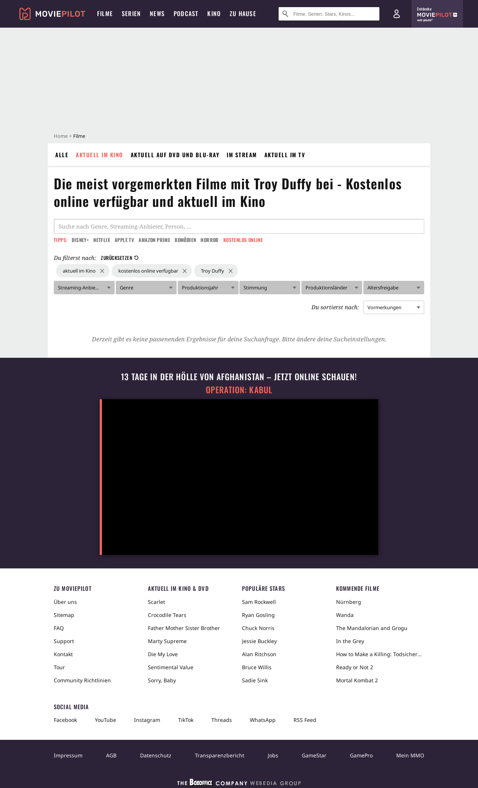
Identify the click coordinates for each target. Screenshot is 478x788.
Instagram (147, 719)
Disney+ (80, 239)
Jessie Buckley (259, 641)
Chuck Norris (258, 628)
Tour (59, 667)
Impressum (68, 755)
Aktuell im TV (284, 155)
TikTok (185, 719)
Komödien (185, 239)
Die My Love (163, 654)
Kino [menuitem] (214, 13)
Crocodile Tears (167, 614)
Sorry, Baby (162, 680)
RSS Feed (305, 719)
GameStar (314, 755)
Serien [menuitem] (131, 13)
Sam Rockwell (259, 601)
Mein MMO (410, 755)
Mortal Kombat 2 (357, 680)
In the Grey (350, 641)
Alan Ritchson (259, 654)
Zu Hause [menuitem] (243, 13)
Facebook (65, 719)
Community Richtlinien (82, 680)
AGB (111, 755)
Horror (209, 239)
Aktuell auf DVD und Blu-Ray (175, 155)
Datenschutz (155, 755)
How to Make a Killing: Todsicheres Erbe (380, 654)
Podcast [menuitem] (186, 13)
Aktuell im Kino (99, 155)
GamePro (361, 755)
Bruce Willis (256, 667)
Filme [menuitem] (105, 13)
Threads (221, 719)
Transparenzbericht (219, 755)
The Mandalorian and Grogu (371, 628)
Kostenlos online (243, 239)
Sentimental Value (170, 667)
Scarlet (156, 601)
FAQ (59, 628)
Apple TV (124, 239)
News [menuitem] (157, 13)
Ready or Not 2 (354, 667)
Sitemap (64, 614)
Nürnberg (348, 601)
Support (64, 641)
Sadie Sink (255, 680)
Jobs (273, 755)
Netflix (101, 239)
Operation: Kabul (239, 389)
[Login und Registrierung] (396, 13)
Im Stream (242, 155)
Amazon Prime (154, 239)
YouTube (105, 719)
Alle (61, 155)
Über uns (65, 601)
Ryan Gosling (258, 614)
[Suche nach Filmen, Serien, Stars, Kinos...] (329, 14)
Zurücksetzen (120, 257)
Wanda (345, 614)
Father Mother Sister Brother (184, 628)
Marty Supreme (167, 641)
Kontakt (63, 654)
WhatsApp (263, 719)
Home (61, 136)
